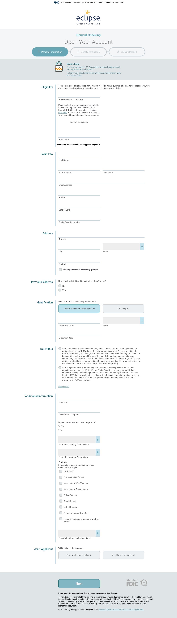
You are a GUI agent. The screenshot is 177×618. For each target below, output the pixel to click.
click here (62, 112)
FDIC (132, 582)
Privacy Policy (76, 75)
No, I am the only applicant (79, 555)
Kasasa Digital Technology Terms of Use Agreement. (121, 609)
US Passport (123, 308)
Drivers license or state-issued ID (79, 308)
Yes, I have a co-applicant (123, 555)
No (63, 286)
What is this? (63, 387)
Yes (64, 290)
